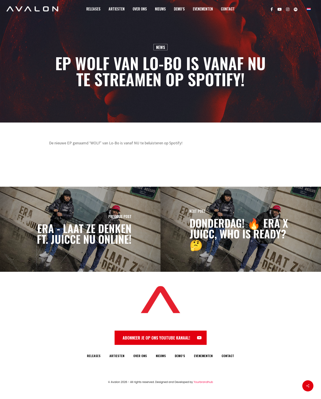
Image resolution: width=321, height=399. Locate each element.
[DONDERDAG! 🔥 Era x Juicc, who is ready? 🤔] (240, 229)
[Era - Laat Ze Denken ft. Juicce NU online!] (80, 229)
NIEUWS (161, 355)
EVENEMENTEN (203, 355)
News (160, 47)
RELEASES (94, 355)
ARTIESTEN (116, 355)
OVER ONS (140, 355)
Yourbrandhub (203, 382)
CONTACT (228, 355)
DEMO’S (180, 355)
